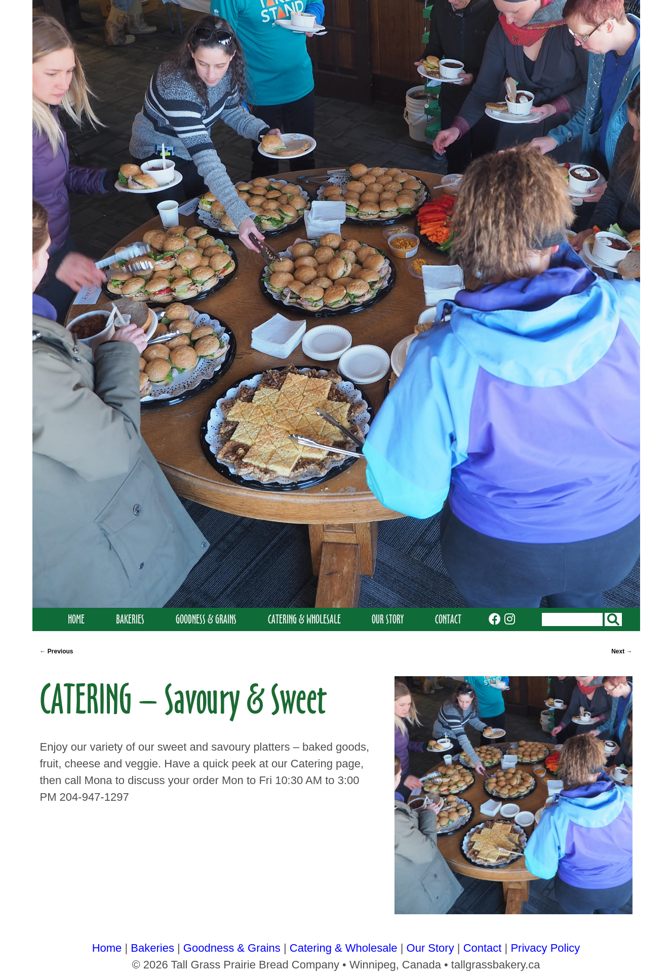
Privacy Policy (545, 948)
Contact (448, 619)
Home (76, 619)
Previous (56, 651)
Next (621, 651)
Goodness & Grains (206, 619)
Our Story (388, 619)
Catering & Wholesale (304, 619)
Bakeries (130, 619)
